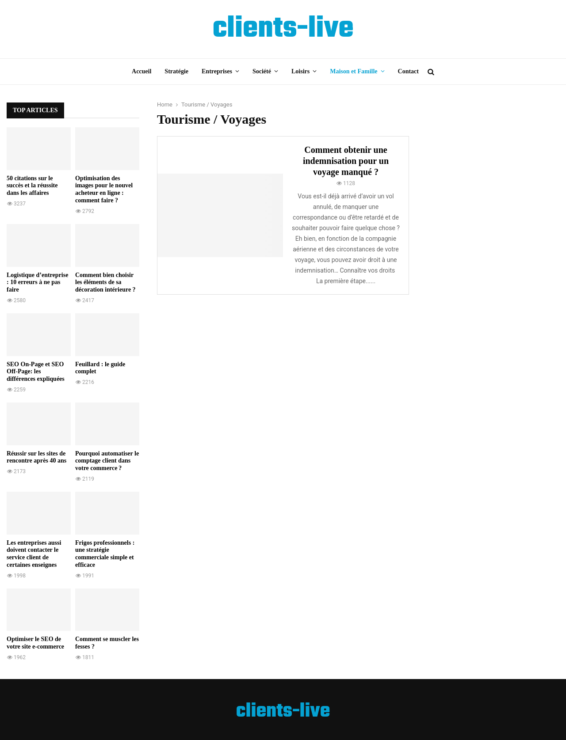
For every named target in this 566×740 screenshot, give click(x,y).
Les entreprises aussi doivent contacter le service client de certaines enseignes (34, 553)
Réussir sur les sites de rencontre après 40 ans (36, 457)
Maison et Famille (353, 71)
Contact (408, 71)
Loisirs (300, 71)
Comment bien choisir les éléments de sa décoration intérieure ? (105, 282)
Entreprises (217, 71)
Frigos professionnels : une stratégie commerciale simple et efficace (104, 553)
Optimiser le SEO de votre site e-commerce (35, 643)
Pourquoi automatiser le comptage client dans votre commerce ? (107, 461)
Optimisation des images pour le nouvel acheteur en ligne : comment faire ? (104, 189)
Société (261, 71)
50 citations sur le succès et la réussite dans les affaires (32, 186)
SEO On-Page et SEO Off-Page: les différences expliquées (36, 372)
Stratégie (176, 71)
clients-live (283, 29)
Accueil (141, 71)
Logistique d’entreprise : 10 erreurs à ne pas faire (37, 282)
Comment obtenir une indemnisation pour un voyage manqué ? (346, 161)
